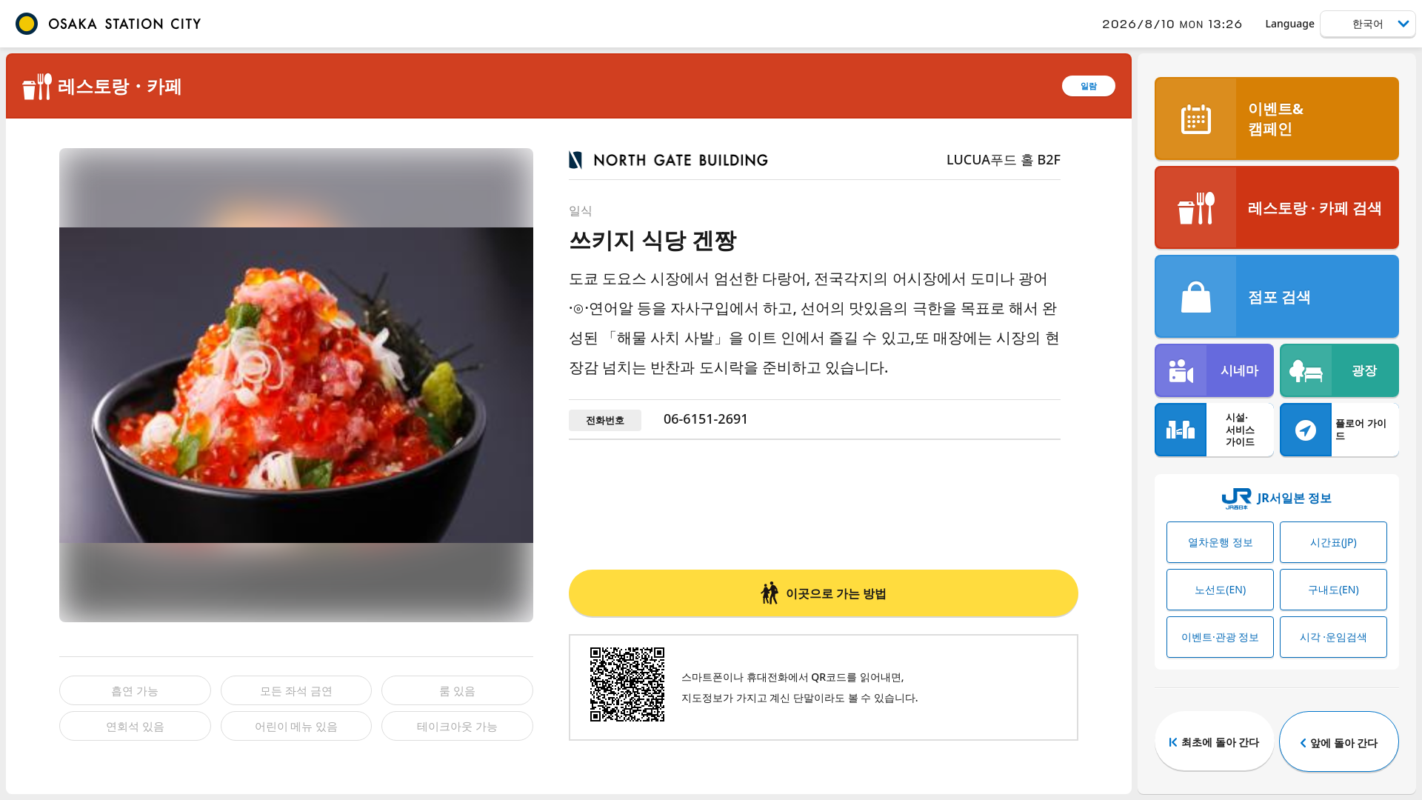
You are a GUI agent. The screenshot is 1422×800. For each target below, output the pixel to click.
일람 (1089, 85)
